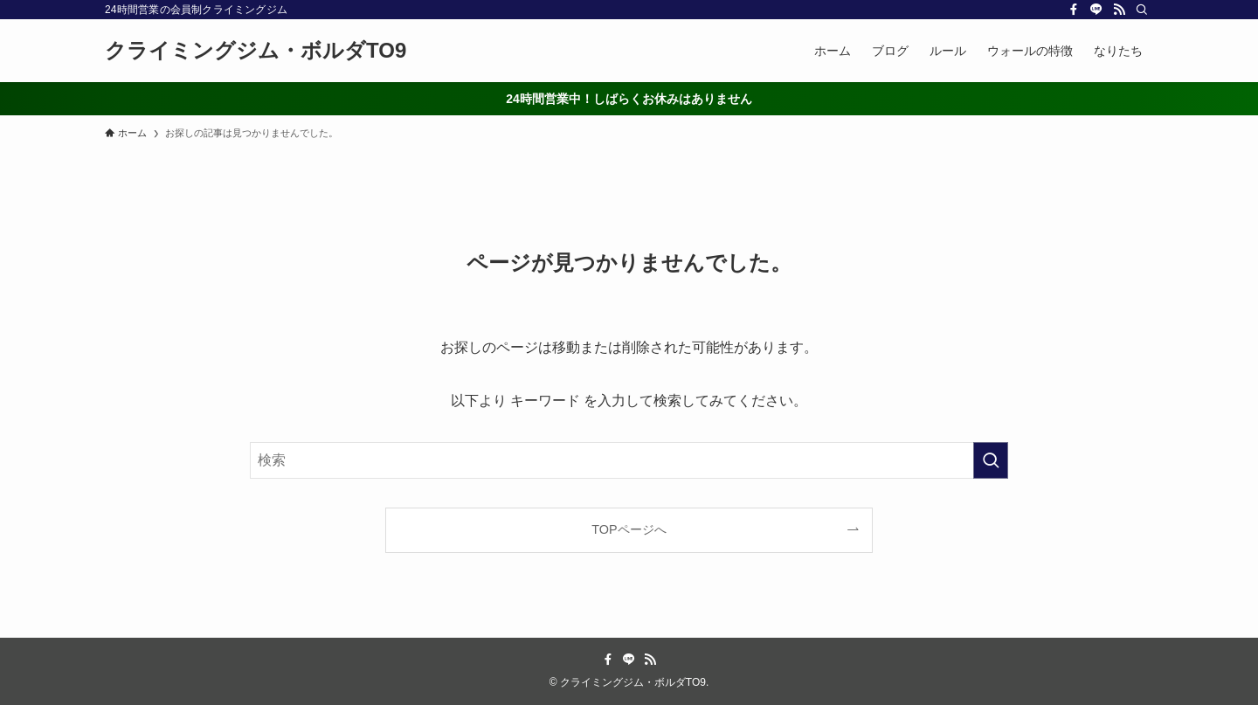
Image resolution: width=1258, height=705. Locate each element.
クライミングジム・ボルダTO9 (255, 50)
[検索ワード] (629, 460)
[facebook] (1073, 9)
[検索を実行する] (990, 460)
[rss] (1119, 9)
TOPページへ (628, 529)
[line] (1096, 9)
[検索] (1141, 9)
